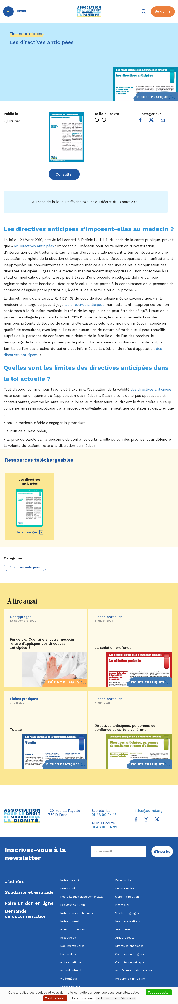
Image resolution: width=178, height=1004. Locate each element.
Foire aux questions (73, 929)
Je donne (163, 11)
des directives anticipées (151, 389)
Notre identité (69, 880)
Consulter (64, 174)
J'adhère (15, 881)
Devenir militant (126, 888)
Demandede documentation (26, 914)
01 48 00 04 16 (104, 815)
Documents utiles (72, 945)
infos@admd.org (149, 811)
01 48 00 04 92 (104, 827)
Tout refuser (55, 998)
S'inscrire (162, 851)
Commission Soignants (130, 954)
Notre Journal (69, 921)
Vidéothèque (69, 978)
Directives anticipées (25, 567)
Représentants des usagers (134, 970)
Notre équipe (69, 888)
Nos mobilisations (127, 921)
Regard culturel (70, 970)
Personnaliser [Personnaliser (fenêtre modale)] (82, 998)
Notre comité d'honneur (76, 913)
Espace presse (70, 986)
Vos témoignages (127, 913)
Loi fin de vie (69, 954)
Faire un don (123, 880)
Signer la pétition (127, 896)
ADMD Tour (123, 929)
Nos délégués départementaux (81, 896)
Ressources (68, 937)
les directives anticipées (34, 246)
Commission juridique (129, 962)
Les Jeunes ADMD (72, 904)
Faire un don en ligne (29, 903)
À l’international (71, 962)
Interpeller (122, 904)
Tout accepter (159, 992)
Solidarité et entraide (29, 892)
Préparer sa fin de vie (130, 978)
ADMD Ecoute (124, 937)
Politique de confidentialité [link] (116, 998)
